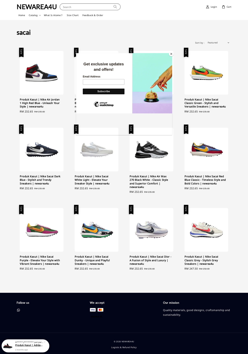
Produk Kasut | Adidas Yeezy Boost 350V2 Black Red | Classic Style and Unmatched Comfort (29, 346)
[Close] (171, 54)
